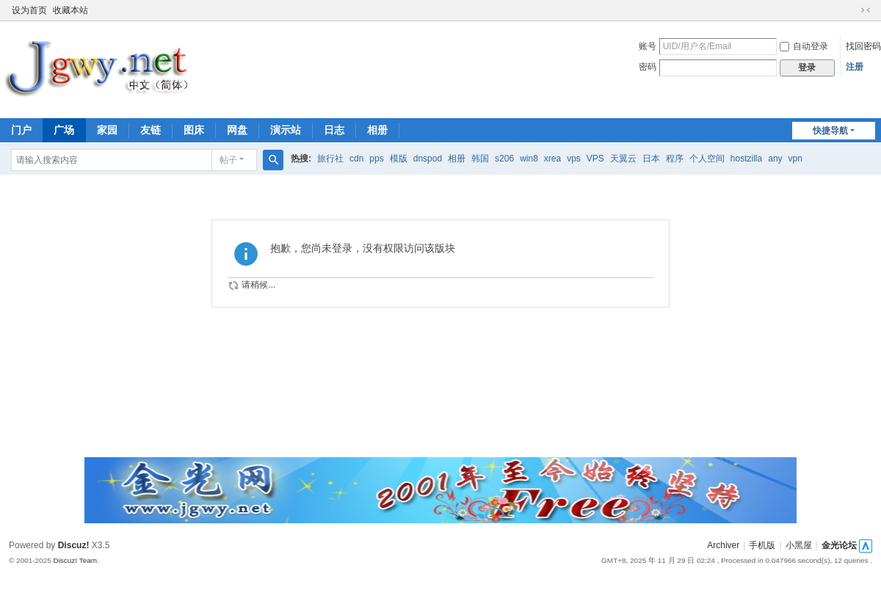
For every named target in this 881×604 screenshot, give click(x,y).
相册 (377, 130)
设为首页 (29, 10)
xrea (552, 158)
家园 (107, 130)
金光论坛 (839, 545)
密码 (647, 67)
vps (574, 158)
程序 (675, 158)
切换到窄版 (865, 10)
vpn (795, 158)
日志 (334, 130)
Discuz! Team (75, 560)
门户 (21, 130)
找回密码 (863, 46)
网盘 (237, 130)
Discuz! (74, 545)
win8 (529, 158)
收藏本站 (70, 10)
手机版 (762, 545)
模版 (398, 158)
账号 (647, 46)
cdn (356, 158)
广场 (64, 130)
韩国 (480, 158)
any (775, 158)
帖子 (228, 160)
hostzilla (746, 158)
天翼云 (623, 158)
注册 (854, 67)
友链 (150, 130)
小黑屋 (799, 545)
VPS (595, 158)
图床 (194, 130)
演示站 (285, 130)
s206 (504, 158)
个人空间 (707, 158)
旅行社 (330, 158)
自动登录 (804, 46)
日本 (651, 158)
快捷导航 (830, 130)
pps (376, 158)
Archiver (723, 545)
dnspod (427, 158)
